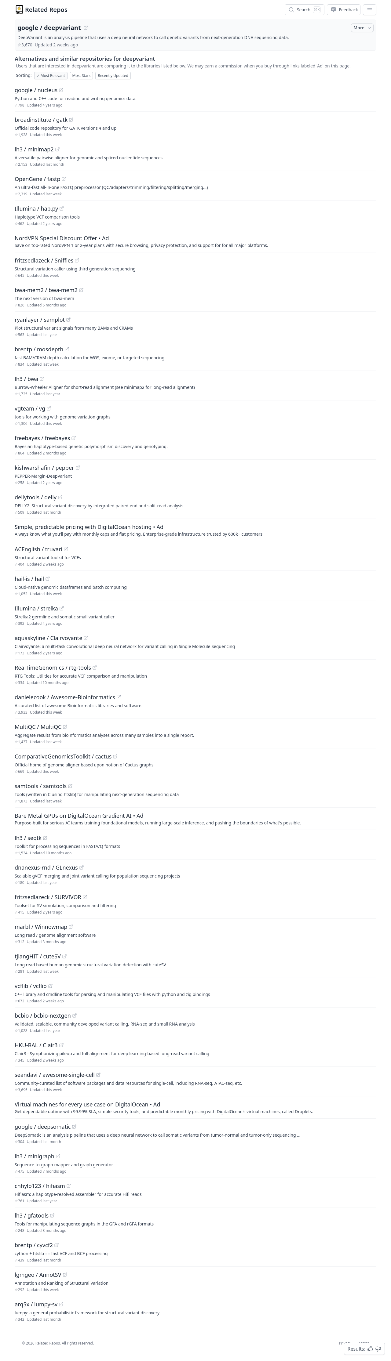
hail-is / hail (29, 578)
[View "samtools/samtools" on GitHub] (70, 786)
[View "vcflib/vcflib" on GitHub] (50, 985)
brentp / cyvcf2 (34, 1245)
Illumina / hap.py (36, 208)
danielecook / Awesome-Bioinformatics (65, 697)
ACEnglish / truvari (38, 549)
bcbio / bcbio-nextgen (43, 1015)
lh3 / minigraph (34, 1156)
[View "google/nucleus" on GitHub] (61, 90)
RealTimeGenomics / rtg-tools (53, 667)
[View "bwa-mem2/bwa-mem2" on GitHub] (81, 290)
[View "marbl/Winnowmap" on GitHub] (70, 926)
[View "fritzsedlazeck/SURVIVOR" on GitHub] (84, 897)
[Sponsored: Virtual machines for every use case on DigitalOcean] (195, 1107)
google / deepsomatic (43, 1126)
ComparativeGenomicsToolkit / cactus (63, 756)
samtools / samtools (41, 786)
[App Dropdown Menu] (369, 9)
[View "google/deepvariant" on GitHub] (85, 27)
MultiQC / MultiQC (38, 726)
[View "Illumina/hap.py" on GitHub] (61, 208)
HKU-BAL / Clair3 (36, 1045)
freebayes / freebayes (42, 438)
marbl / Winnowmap (41, 926)
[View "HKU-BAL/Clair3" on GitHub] (61, 1045)
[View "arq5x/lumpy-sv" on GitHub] (61, 1304)
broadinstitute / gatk (41, 119)
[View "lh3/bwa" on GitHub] (41, 378)
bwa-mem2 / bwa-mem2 (46, 290)
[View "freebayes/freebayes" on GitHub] (73, 438)
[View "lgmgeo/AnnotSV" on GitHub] (65, 1274)
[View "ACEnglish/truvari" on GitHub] (66, 549)
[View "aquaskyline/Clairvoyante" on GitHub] (85, 637)
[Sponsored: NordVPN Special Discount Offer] (195, 241)
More (362, 28)
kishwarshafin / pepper (44, 467)
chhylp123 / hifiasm (40, 1185)
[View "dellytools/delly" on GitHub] (60, 497)
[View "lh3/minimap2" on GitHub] (57, 149)
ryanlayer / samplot (40, 319)
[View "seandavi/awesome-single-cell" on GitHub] (98, 1074)
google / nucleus (36, 90)
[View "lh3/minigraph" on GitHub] (58, 1156)
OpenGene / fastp (37, 179)
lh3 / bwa (26, 378)
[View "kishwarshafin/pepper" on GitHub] (77, 467)
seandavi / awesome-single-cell (55, 1074)
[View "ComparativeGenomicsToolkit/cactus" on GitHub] (115, 756)
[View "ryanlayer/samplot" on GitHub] (68, 319)
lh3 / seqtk (28, 838)
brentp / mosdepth (39, 349)
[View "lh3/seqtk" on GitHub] (45, 837)
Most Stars (81, 75)
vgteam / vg (30, 408)
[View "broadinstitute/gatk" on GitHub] (71, 119)
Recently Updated (113, 75)
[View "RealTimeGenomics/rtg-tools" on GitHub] (94, 667)
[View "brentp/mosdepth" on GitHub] (66, 349)
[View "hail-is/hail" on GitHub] (47, 578)
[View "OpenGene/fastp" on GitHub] (63, 178)
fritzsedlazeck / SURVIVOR (48, 897)
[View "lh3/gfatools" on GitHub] (52, 1215)
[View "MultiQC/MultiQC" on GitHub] (65, 726)
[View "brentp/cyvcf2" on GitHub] (56, 1245)
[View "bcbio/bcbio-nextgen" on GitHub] (74, 1015)
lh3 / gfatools (32, 1215)
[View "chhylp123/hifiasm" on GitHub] (68, 1185)
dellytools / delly (36, 497)
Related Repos (46, 9)
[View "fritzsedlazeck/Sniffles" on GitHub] (77, 260)
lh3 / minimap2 (34, 149)
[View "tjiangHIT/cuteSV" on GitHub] (64, 956)
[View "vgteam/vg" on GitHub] (48, 408)
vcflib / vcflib (31, 986)
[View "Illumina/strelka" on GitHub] (61, 608)
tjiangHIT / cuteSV (38, 956)
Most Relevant (51, 75)
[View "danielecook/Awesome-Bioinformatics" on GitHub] (118, 697)
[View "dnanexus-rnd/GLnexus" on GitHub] (81, 867)
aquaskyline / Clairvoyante (48, 638)
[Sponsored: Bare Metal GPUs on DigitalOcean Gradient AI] (195, 818)
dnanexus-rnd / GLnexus (46, 867)
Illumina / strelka (36, 608)
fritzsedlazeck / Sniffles (44, 260)
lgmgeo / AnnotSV (38, 1274)
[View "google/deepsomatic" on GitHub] (74, 1126)
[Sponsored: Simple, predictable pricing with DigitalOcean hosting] (195, 530)
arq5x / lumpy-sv (36, 1304)
